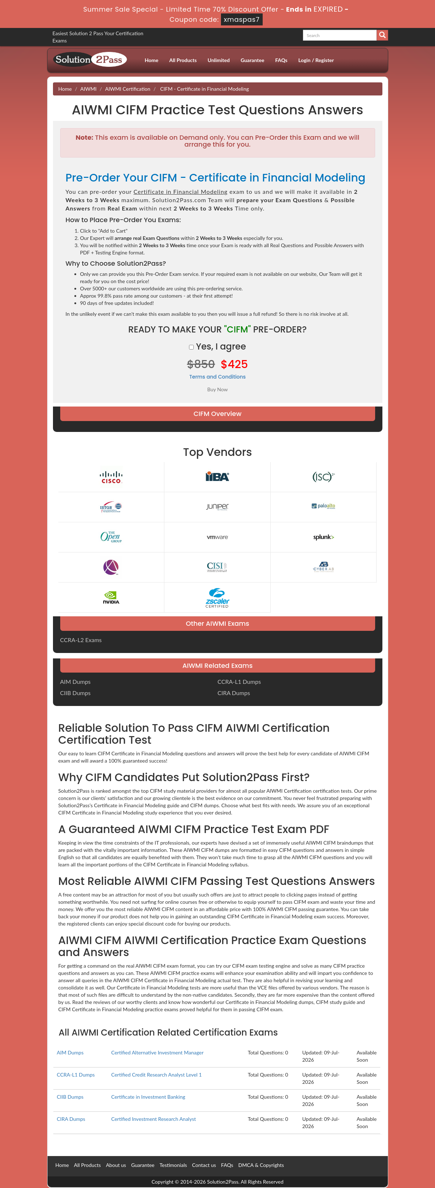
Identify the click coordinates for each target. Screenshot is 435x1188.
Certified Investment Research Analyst (153, 1119)
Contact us (204, 1165)
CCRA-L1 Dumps (239, 681)
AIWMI (88, 89)
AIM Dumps (75, 681)
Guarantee (252, 60)
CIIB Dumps (75, 692)
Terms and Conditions (217, 376)
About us (116, 1165)
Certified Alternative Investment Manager (157, 1052)
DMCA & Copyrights (261, 1165)
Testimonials (173, 1165)
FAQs (281, 60)
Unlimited (219, 60)
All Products (183, 60)
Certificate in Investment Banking (148, 1097)
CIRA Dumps (234, 692)
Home (152, 60)
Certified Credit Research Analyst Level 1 (156, 1074)
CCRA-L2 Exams (81, 639)
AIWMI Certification (128, 89)
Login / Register (316, 60)
